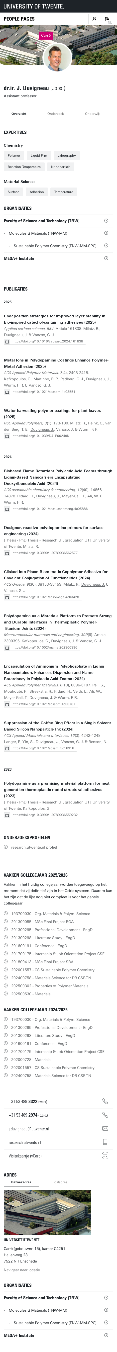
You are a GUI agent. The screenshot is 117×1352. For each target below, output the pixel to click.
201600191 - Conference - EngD (39, 946)
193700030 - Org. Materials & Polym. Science (50, 914)
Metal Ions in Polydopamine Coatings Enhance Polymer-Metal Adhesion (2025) (56, 363)
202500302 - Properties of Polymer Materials (49, 986)
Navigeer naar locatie (22, 1270)
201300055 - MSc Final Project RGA (42, 922)
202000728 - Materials (30, 1059)
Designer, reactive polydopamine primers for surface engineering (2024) (54, 530)
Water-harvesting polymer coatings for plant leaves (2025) (52, 413)
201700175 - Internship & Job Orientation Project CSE (58, 954)
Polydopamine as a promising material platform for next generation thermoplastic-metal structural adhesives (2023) (57, 789)
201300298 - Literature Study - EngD (43, 938)
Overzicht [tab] (18, 114)
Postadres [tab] (59, 1182)
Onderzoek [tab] (55, 114)
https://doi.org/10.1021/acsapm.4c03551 (43, 392)
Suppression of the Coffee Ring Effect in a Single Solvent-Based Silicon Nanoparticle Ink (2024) (58, 726)
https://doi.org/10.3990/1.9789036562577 (45, 553)
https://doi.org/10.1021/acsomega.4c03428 (45, 597)
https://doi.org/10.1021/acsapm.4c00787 (43, 704)
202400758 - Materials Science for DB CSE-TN (51, 978)
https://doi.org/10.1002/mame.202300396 (44, 647)
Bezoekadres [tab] (21, 1182)
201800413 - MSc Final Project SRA (42, 962)
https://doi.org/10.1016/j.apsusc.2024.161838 (47, 341)
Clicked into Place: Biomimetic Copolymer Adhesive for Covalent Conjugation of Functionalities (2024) (56, 575)
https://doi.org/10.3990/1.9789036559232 (45, 815)
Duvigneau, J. (16, 335)
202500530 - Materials (30, 994)
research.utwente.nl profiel (34, 847)
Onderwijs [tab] (92, 114)
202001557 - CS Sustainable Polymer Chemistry (53, 970)
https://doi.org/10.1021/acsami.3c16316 (43, 748)
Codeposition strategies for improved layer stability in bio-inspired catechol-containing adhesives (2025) (54, 319)
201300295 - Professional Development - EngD (52, 930)
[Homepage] (19, 19)
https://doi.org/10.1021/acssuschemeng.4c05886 (50, 509)
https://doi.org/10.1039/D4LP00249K (40, 436)
